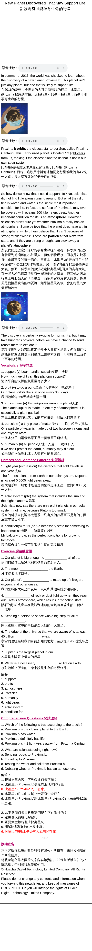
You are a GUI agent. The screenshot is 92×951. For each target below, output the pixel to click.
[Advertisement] (45, 38)
